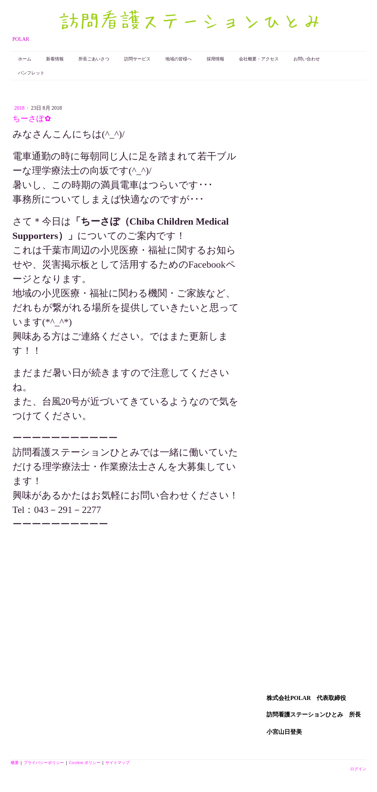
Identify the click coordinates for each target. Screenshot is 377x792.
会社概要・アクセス (259, 58)
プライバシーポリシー (44, 762)
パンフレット (31, 72)
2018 (20, 108)
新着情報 (55, 58)
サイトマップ (117, 762)
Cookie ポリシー (85, 762)
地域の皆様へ (178, 58)
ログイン (358, 768)
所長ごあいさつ (93, 58)
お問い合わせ (306, 58)
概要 (15, 762)
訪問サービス (137, 58)
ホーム (24, 58)
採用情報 (215, 58)
